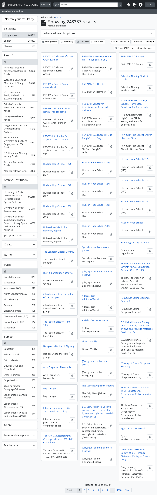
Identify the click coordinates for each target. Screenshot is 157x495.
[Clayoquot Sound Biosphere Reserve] (97, 273)
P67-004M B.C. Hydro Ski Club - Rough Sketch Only (97, 136)
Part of (8, 55)
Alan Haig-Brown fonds (19, 171)
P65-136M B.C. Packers (132, 56)
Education (19, 349)
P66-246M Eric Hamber (94, 84)
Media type (11, 445)
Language (10, 28)
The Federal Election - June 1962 (56, 323)
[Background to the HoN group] (94, 363)
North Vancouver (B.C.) (19, 294)
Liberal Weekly (89, 341)
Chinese (19, 47)
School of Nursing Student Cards (134, 78)
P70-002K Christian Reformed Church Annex (58, 58)
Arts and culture (19, 360)
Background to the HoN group (59, 346)
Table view (97, 41)
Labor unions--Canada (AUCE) (19, 396)
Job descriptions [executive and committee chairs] (57, 410)
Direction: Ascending (142, 41)
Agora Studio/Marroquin (133, 428)
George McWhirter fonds (19, 118)
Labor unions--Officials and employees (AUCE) (19, 414)
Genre (8, 425)
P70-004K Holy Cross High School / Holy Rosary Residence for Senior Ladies (135, 104)
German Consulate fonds (19, 164)
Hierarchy (67, 41)
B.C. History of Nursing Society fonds (19, 155)
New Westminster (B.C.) (19, 317)
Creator (9, 244)
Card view (83, 41)
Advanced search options (59, 33)
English (19, 41)
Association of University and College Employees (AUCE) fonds (19, 142)
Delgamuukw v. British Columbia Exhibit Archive (19, 128)
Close (58, 17)
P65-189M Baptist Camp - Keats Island (56, 86)
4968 (119, 490)
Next (127, 490)
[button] (128, 5)
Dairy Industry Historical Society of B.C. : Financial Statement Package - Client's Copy (135, 454)
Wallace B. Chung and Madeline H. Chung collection (19, 83)
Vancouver (19, 283)
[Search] (89, 4)
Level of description (16, 435)
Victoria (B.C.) (19, 300)
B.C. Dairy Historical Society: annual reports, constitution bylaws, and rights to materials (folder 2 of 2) (98, 411)
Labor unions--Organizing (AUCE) (19, 405)
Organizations (19, 381)
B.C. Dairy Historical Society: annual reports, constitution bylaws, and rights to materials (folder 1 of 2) (137, 327)
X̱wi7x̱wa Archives (19, 236)
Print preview (49, 41)
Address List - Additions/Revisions (92, 297)
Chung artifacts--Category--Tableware (19, 387)
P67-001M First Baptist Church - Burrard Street (136, 136)
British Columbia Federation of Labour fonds (19, 107)
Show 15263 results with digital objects (134, 48)
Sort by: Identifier (119, 41)
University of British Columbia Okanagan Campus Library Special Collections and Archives (19, 223)
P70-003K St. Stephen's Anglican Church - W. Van (56, 138)
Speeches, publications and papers (96, 249)
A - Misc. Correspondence (95, 320)
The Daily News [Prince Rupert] (98, 385)
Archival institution (16, 180)
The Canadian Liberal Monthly (58, 251)
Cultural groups (19, 375)
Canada (19, 305)
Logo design (49, 388)
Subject (8, 336)
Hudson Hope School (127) (135, 159)
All (5, 62)
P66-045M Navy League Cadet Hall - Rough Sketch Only (97, 58)
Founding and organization (135, 242)
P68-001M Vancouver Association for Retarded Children (95, 107)
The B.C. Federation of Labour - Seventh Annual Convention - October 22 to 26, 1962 (137, 267)
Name (8, 254)
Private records (19, 355)
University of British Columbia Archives (19, 209)
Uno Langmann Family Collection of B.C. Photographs (19, 95)
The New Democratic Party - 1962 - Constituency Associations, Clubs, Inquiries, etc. (136, 392)
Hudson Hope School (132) (96, 225)
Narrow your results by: (20, 19)
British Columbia (19, 277)
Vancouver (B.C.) (19, 289)
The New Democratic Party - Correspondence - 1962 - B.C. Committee (58, 439)
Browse (44, 4)
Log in (149, 4)
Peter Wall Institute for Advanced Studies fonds (19, 71)
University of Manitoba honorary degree (55, 229)
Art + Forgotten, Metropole (57, 367)
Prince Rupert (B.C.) (19, 322)
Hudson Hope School (132, 222)
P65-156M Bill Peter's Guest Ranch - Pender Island (57, 110)
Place (7, 265)
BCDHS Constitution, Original (58, 272)
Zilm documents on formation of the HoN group (58, 295)
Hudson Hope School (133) (135, 201)
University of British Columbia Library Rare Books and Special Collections (19, 197)
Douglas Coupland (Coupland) (19, 367)
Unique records (19, 35)
